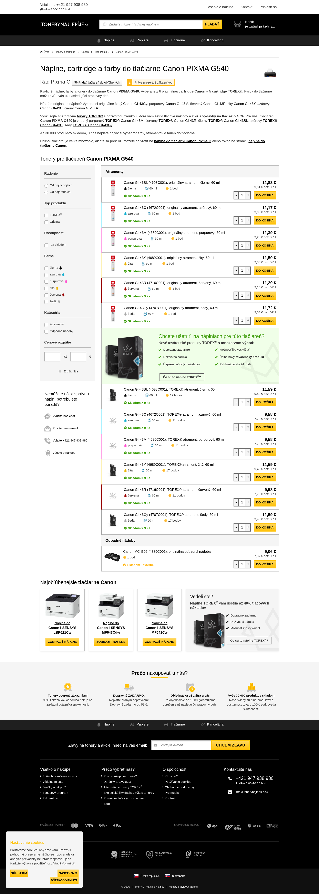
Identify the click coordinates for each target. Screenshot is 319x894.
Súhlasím (19, 873)
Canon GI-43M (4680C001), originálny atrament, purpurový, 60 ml (174, 233)
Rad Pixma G (102, 52)
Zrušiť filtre (68, 371)
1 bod (174, 188)
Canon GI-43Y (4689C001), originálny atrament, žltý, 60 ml (169, 258)
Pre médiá (172, 792)
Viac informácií (63, 863)
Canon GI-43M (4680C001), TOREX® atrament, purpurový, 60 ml (174, 439)
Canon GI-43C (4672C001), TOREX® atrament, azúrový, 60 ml (172, 414)
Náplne (104, 40)
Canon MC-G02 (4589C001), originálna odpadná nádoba (167, 552)
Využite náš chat (59, 416)
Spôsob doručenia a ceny (59, 776)
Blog (107, 803)
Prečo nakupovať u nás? (120, 776)
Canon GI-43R (214, 104)
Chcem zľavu (230, 745)
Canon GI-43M (176, 104)
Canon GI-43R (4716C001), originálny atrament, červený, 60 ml (172, 283)
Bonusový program (55, 792)
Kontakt (247, 7)
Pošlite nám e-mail (61, 428)
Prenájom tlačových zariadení (124, 798)
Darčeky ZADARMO (117, 781)
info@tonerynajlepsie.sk (252, 792)
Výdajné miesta (52, 781)
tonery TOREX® (90, 116)
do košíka (265, 195)
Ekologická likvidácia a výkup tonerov (129, 792)
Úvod (46, 52)
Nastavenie (68, 873)
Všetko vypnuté (64, 880)
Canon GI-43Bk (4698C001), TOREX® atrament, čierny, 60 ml (171, 389)
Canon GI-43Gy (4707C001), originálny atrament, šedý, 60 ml (171, 308)
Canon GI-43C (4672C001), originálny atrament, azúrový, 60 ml (172, 208)
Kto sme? (171, 776)
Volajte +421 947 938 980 (66, 440)
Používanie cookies (178, 781)
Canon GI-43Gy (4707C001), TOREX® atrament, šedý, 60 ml (171, 515)
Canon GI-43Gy (135, 104)
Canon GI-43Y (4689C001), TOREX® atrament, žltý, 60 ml (169, 465)
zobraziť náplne (62, 641)
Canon (85, 52)
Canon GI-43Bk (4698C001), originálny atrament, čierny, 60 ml (172, 183)
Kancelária (211, 40)
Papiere (138, 40)
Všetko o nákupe (221, 7)
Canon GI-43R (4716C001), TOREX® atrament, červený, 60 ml (172, 490)
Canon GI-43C (51, 108)
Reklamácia (50, 798)
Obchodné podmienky (180, 787)
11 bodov (179, 420)
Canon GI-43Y (244, 104)
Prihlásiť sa (268, 7)
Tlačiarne (174, 40)
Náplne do (62, 627)
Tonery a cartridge (65, 52)
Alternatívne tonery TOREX (123, 787)
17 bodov (176, 395)
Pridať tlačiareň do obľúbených (96, 82)
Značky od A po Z (54, 787)
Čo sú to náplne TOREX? (182, 377)
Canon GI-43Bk (87, 108)
